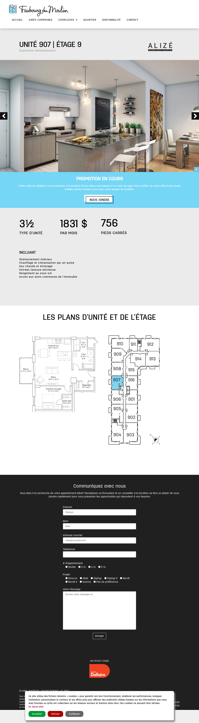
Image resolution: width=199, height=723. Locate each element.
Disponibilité (111, 19)
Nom (65, 521)
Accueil (17, 19)
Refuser (55, 714)
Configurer (74, 714)
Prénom (67, 507)
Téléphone (69, 549)
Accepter (37, 714)
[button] (99, 199)
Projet (66, 574)
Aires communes (40, 19)
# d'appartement (73, 563)
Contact (132, 19)
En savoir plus (36, 707)
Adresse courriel (72, 535)
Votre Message (71, 589)
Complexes (67, 20)
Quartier (89, 19)
